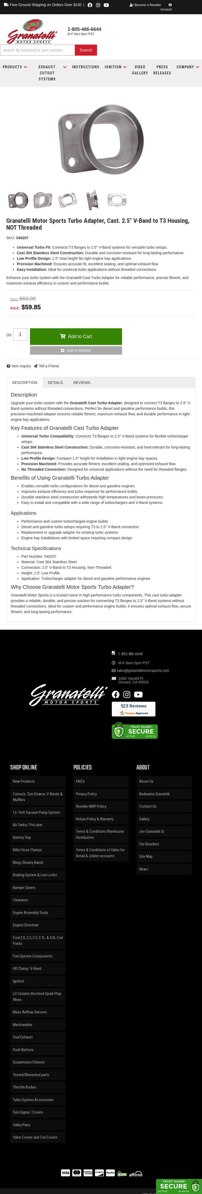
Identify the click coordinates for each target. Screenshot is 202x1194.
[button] (48, 50)
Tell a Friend (49, 366)
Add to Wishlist (79, 350)
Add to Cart (80, 336)
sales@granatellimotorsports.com (143, 671)
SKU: (10, 238)
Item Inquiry (21, 366)
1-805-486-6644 (130, 654)
